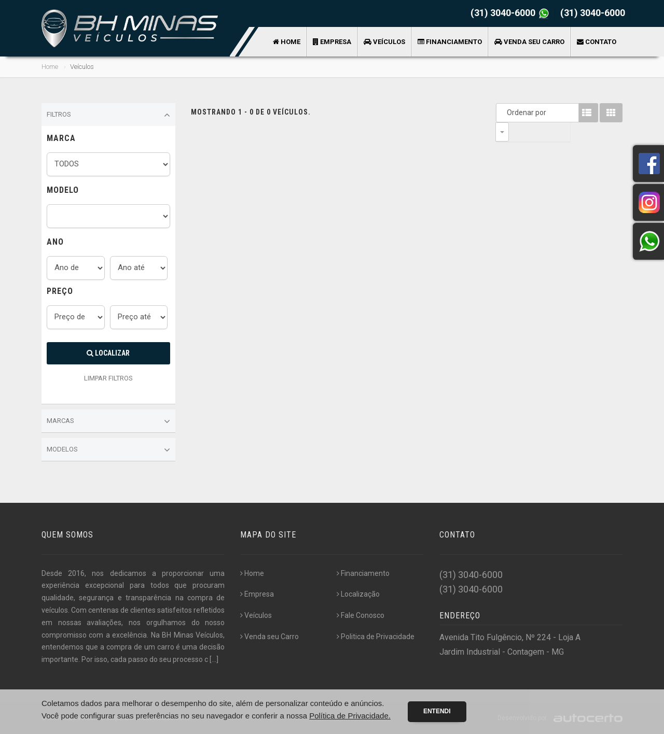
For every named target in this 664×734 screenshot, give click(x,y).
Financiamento (450, 42)
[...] (214, 659)
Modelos (108, 450)
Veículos (384, 42)
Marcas (108, 421)
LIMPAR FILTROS (108, 378)
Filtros (108, 115)
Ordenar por (504, 112)
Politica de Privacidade (375, 636)
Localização (358, 594)
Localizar (108, 353)
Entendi (437, 711)
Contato (596, 42)
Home (286, 42)
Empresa (332, 42)
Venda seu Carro (529, 42)
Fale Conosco (360, 615)
